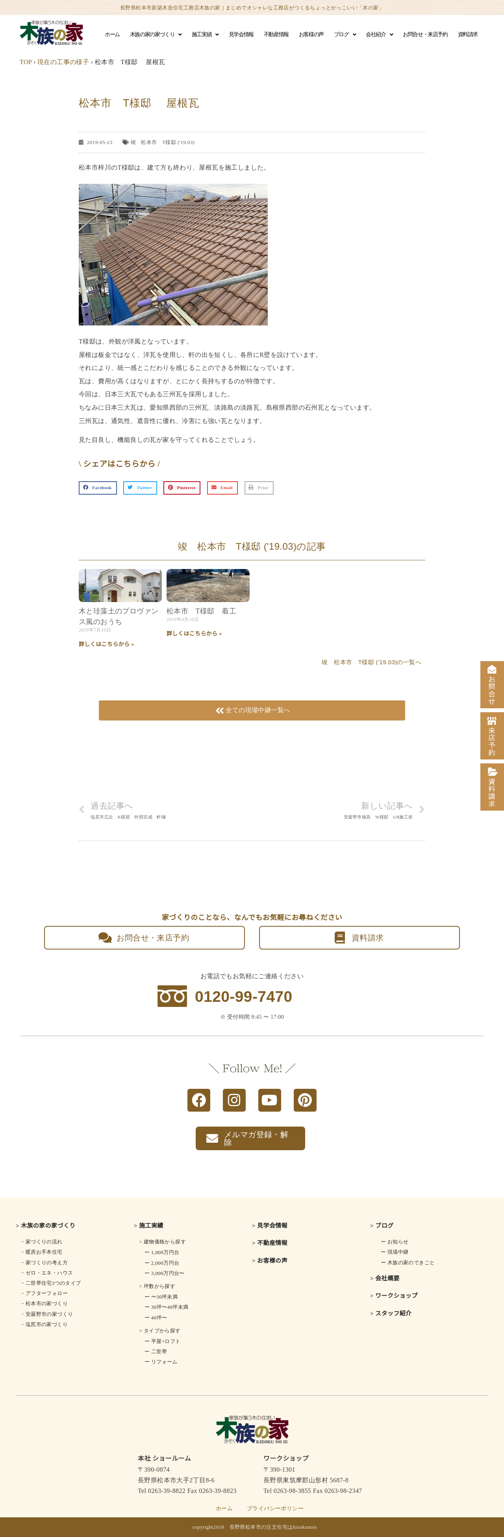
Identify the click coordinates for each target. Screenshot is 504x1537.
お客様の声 (311, 34)
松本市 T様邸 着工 (201, 611)
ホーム (112, 34)
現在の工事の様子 (63, 62)
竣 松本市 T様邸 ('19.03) (163, 142)
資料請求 (468, 34)
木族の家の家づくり (156, 34)
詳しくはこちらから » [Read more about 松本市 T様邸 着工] (194, 634)
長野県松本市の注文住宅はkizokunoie (273, 1527)
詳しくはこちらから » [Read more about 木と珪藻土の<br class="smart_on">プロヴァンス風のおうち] (106, 644)
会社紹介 (379, 34)
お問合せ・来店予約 (425, 34)
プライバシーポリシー (275, 1508)
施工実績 (205, 34)
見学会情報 (241, 34)
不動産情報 (276, 34)
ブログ (345, 34)
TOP (26, 62)
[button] (98, 488)
